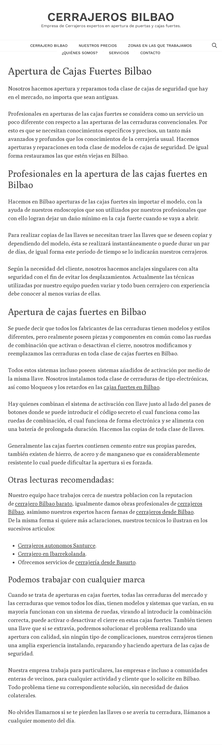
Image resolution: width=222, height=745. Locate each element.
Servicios (119, 53)
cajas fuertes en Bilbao (131, 387)
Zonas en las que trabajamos (160, 45)
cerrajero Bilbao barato (43, 503)
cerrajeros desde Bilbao (165, 511)
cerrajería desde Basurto (105, 562)
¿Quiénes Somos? (80, 53)
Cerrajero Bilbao (49, 45)
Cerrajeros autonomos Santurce (56, 545)
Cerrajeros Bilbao (110, 17)
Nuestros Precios (98, 45)
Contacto (150, 53)
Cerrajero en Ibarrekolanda (51, 553)
